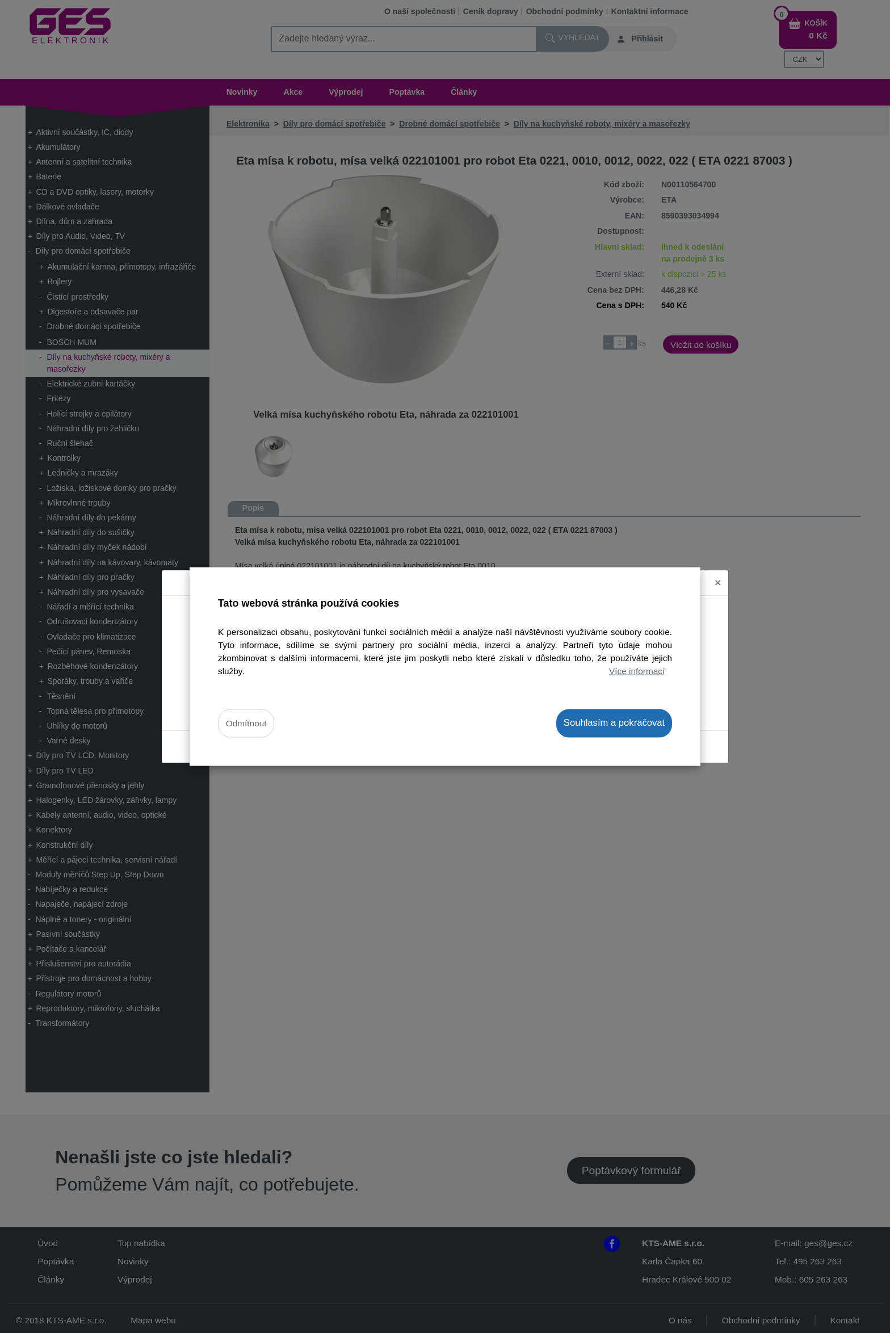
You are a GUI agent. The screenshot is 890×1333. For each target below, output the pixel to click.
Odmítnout (246, 723)
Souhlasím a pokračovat (614, 722)
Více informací (637, 671)
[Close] (717, 572)
